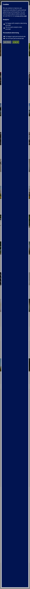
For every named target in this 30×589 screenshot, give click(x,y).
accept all (15, 42)
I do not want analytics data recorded (13, 28)
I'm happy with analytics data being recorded (16, 24)
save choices (7, 42)
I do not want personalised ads (14, 38)
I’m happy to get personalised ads (15, 36)
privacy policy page (21, 16)
